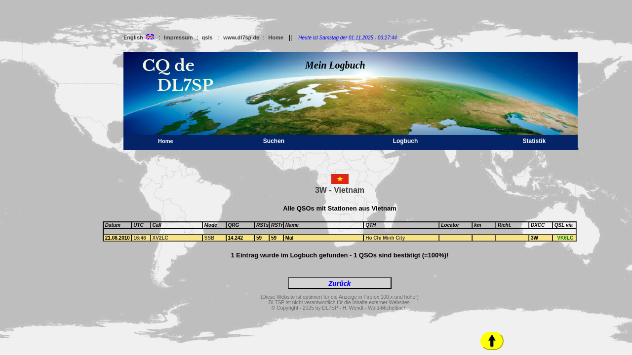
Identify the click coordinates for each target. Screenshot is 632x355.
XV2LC (160, 238)
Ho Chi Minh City (385, 238)
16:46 (139, 238)
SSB (209, 238)
